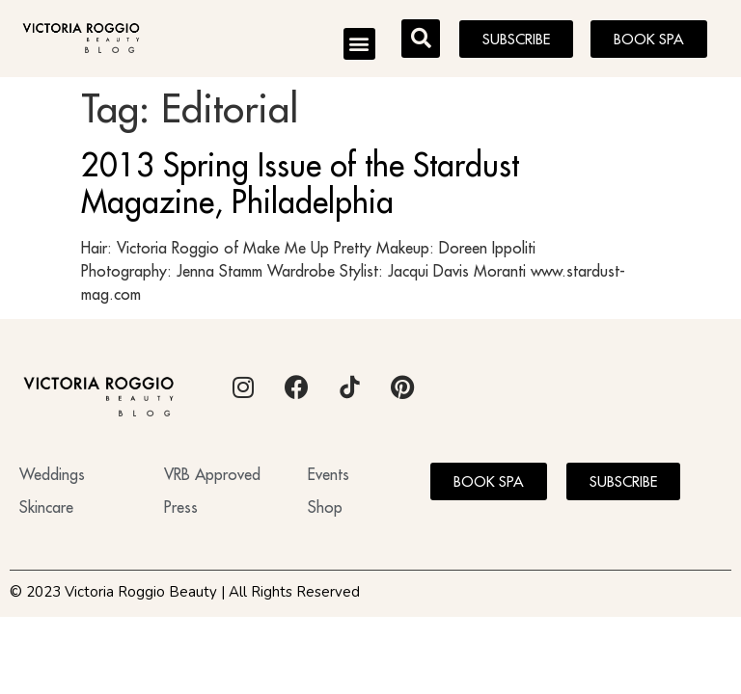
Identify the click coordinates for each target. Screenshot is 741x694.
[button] (359, 44)
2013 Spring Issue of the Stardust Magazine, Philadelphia (300, 183)
